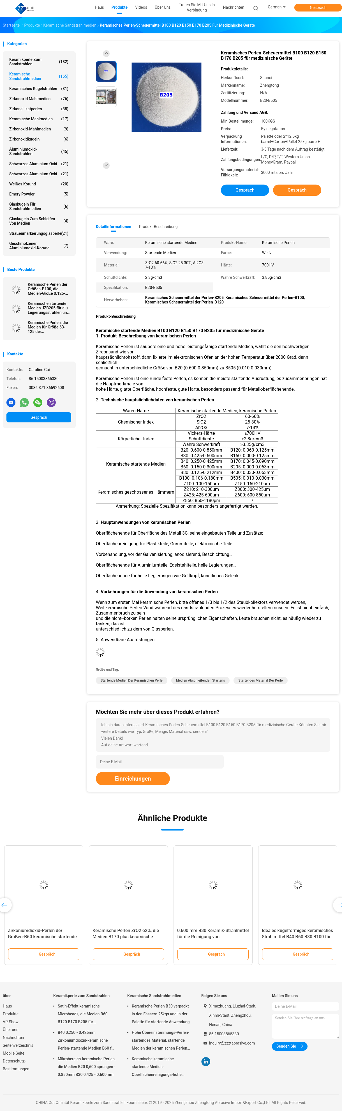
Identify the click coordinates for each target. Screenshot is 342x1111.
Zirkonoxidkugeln (38, 139)
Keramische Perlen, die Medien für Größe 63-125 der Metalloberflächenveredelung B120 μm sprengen (49, 327)
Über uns (10, 1029)
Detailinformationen (113, 226)
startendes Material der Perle (260, 680)
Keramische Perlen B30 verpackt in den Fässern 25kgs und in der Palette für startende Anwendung (161, 1014)
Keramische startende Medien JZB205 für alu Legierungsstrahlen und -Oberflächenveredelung (49, 308)
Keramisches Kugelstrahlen (38, 88)
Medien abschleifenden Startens (200, 680)
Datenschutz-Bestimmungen (16, 1065)
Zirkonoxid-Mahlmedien (38, 129)
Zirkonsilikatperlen (38, 109)
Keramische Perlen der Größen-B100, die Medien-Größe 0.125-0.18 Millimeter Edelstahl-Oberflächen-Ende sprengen (48, 289)
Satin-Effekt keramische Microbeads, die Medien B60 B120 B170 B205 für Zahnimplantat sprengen (83, 1015)
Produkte (11, 1014)
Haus (7, 1006)
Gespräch (318, 7)
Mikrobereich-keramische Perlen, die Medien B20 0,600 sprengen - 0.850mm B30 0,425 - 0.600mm (86, 1067)
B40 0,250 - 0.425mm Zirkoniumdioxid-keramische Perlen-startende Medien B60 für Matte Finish (86, 1041)
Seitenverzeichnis (18, 1045)
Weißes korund (38, 184)
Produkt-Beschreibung (158, 226)
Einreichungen (133, 778)
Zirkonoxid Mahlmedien (38, 99)
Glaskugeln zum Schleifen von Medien (38, 221)
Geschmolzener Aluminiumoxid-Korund (38, 245)
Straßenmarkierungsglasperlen (38, 233)
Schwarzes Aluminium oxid (38, 164)
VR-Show (11, 1022)
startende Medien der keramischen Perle (132, 680)
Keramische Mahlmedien (38, 119)
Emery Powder (38, 194)
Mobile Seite (13, 1053)
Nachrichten (13, 1037)
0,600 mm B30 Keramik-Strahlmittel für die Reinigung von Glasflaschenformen (213, 937)
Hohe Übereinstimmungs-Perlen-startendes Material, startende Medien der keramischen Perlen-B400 (160, 1041)
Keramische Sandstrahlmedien (38, 76)
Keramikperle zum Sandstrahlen (38, 61)
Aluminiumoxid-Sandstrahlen (38, 151)
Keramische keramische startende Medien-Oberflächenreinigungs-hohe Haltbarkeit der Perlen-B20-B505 (160, 1067)
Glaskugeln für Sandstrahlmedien (38, 206)
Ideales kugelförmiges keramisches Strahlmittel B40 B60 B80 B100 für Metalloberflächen (297, 937)
